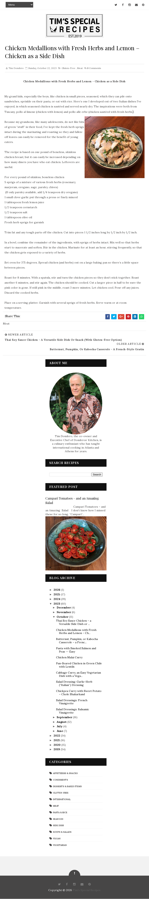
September (65, 717)
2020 (57, 745)
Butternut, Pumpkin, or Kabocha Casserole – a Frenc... (77, 640)
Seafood (58, 819)
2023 (57, 604)
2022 (57, 736)
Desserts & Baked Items (67, 786)
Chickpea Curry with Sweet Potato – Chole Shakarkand (78, 692)
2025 (57, 594)
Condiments (60, 780)
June (60, 731)
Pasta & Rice (60, 812)
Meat (80, 68)
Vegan (57, 838)
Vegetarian (60, 845)
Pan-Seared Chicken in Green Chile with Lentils (79, 665)
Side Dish (58, 825)
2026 (57, 590)
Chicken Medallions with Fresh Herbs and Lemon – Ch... (76, 631)
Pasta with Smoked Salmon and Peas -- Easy (76, 650)
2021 (57, 740)
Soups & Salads (62, 832)
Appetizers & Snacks (65, 773)
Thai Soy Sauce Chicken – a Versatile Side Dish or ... (73, 622)
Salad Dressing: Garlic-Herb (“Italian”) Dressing (74, 683)
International (62, 799)
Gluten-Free (68, 68)
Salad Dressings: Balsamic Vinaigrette (72, 711)
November (64, 612)
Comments (94, 68)
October (63, 617)
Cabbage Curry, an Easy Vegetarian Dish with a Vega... (78, 674)
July (60, 726)
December (64, 607)
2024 (57, 599)
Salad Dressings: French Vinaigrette (71, 702)
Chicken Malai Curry (69, 657)
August (62, 722)
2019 (57, 749)
